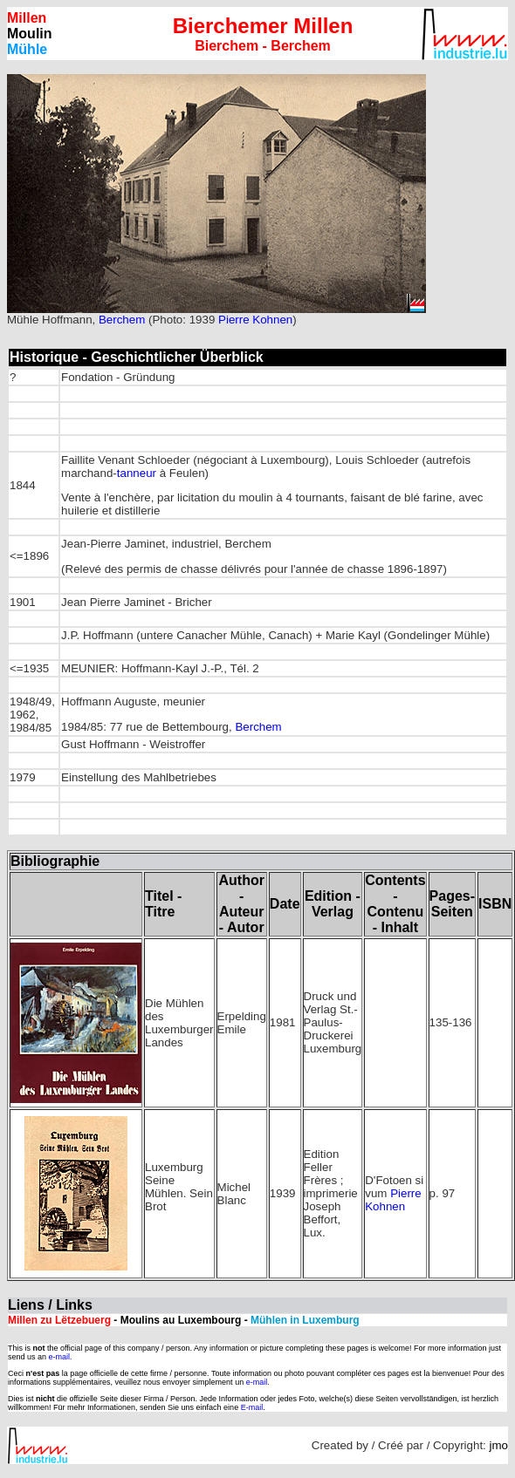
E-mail (252, 1407)
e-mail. (60, 1356)
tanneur (136, 473)
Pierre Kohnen (255, 319)
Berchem (122, 319)
